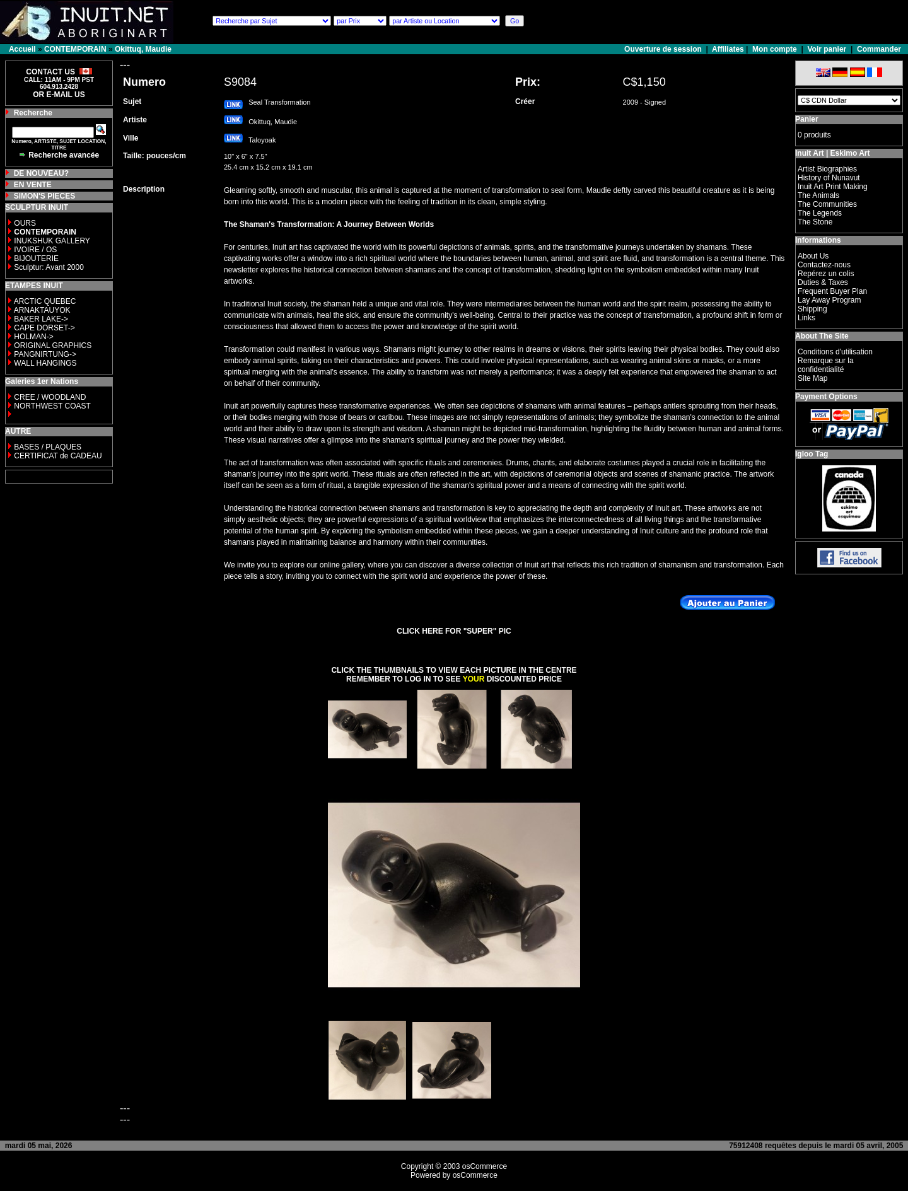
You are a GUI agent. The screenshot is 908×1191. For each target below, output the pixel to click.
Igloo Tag (811, 454)
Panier (806, 119)
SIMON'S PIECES (45, 196)
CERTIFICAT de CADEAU (58, 455)
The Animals (818, 195)
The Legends (820, 213)
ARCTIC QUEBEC (45, 301)
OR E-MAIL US (58, 94)
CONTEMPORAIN (75, 49)
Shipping (812, 309)
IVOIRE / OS (35, 249)
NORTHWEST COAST (51, 406)
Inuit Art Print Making (833, 186)
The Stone (815, 222)
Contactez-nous (824, 264)
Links (806, 317)
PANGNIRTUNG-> (45, 354)
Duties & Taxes (823, 282)
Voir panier (826, 49)
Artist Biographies (827, 169)
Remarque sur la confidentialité (826, 365)
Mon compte (774, 49)
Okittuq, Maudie (143, 49)
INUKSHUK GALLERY (52, 240)
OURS (25, 223)
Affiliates (728, 49)
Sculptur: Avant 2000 (49, 267)
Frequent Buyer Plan (832, 291)
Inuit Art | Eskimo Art (832, 153)
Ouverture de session (664, 49)
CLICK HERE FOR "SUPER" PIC (454, 631)
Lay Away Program (829, 300)
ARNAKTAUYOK (42, 310)
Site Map (812, 378)
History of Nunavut (829, 177)
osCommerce (484, 1166)
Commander (879, 49)
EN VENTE (33, 184)
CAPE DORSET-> (44, 327)
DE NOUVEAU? (41, 173)
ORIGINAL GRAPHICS (52, 345)
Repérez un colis (826, 273)
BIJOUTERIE (36, 258)
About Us (813, 256)
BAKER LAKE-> (41, 319)
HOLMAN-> (33, 336)
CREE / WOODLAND (49, 397)
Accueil (22, 49)
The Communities (827, 204)
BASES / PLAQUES (47, 447)
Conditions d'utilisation (835, 351)
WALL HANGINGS (45, 363)
